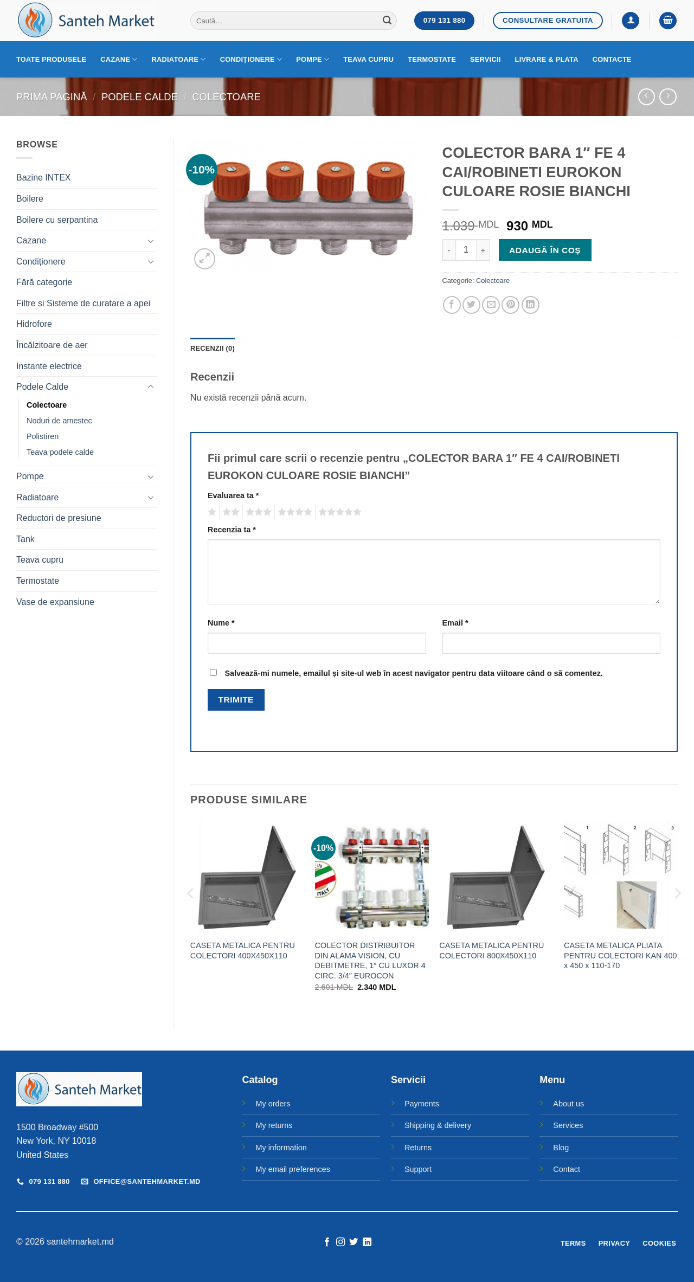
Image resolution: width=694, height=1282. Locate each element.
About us (568, 1103)
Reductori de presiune (58, 518)
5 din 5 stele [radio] (338, 512)
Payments (421, 1103)
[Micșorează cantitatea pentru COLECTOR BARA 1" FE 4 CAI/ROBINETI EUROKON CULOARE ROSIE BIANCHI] (448, 250)
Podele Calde (139, 96)
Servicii (485, 59)
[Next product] (646, 96)
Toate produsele (51, 59)
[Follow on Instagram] (340, 1242)
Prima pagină (51, 96)
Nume (221, 623)
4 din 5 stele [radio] (293, 512)
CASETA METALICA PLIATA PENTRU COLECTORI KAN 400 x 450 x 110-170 (620, 955)
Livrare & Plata (547, 59)
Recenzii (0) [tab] (212, 348)
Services (568, 1125)
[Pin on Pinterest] (510, 305)
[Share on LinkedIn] (530, 305)
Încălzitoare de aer (52, 345)
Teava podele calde (60, 452)
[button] (630, 21)
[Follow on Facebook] (327, 1242)
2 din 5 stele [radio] (229, 512)
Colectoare (226, 96)
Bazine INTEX (43, 177)
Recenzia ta (232, 529)
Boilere (29, 198)
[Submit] (387, 20)
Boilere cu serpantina (57, 219)
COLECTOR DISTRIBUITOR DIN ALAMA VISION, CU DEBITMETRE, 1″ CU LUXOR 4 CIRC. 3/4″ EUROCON (370, 960)
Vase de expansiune (55, 602)
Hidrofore (34, 323)
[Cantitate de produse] (466, 250)
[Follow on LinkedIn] (367, 1242)
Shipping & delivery (437, 1125)
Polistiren (43, 436)
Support (418, 1169)
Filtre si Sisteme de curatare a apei (83, 303)
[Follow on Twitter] (353, 1242)
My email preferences (292, 1169)
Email (455, 623)
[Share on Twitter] (471, 305)
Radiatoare (179, 59)
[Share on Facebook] (452, 305)
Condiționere (251, 59)
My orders (272, 1103)
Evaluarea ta (233, 495)
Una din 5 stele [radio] (210, 512)
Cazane (118, 59)
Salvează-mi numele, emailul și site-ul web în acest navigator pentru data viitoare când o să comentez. (413, 673)
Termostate (432, 59)
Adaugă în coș (545, 250)
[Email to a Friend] (491, 305)
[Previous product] (667, 96)
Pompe (312, 59)
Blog (561, 1147)
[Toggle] (150, 240)
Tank (25, 539)
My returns (273, 1125)
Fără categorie (44, 282)
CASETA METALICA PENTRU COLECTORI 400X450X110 (242, 950)
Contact (566, 1169)
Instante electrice (49, 366)
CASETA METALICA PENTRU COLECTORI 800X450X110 (491, 950)
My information (280, 1147)
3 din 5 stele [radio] (257, 512)
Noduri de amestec (59, 420)
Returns (418, 1147)
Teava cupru (368, 59)
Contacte (612, 59)
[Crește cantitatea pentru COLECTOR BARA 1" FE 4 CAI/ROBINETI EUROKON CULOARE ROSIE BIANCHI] (483, 250)
